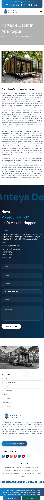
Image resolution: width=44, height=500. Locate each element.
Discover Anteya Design (14, 443)
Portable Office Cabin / (13, 467)
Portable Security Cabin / (30, 467)
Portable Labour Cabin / (30, 470)
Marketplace (7, 402)
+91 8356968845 (7, 255)
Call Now (12, 498)
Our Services (7, 390)
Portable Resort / (22, 476)
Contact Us (6, 406)
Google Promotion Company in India (28, 494)
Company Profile (8, 382)
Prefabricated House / (33, 473)
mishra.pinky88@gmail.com (11, 249)
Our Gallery (6, 398)
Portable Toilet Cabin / (13, 470)
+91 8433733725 (13, 5)
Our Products (7, 386)
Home (5, 36)
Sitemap (5, 394)
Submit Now (11, 326)
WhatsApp (31, 498)
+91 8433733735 (7, 258)
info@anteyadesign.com (21, 2)
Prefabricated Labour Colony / (13, 473)
